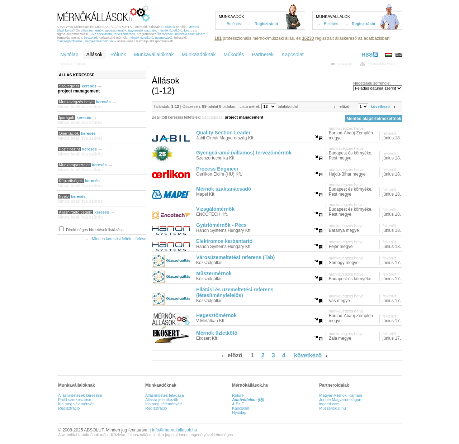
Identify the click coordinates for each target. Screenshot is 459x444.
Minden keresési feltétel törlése (119, 239)
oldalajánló (345, 64)
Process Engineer (217, 169)
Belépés (234, 24)
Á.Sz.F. (238, 404)
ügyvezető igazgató (142, 30)
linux (113, 41)
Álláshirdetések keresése (80, 395)
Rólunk (238, 395)
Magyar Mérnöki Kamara (340, 395)
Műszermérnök (214, 273)
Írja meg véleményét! (76, 404)
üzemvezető (163, 37)
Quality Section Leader (223, 132)
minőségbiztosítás (69, 41)
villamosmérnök (92, 30)
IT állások (168, 27)
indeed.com (329, 404)
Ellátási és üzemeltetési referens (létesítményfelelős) (235, 292)
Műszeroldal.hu (332, 408)
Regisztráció (266, 24)
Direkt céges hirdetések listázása (94, 230)
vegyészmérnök (96, 41)
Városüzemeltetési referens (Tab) (235, 257)
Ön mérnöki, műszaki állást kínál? (181, 34)
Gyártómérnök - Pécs (221, 225)
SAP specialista (101, 34)
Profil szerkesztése (74, 399)
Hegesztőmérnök (216, 315)
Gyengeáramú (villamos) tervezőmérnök (244, 153)
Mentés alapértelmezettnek (373, 118)
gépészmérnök (115, 30)
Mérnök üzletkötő (216, 333)
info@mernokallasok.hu (174, 430)
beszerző (90, 37)
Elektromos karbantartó (224, 241)
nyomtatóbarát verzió (381, 64)
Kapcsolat (240, 408)
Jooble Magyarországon (340, 399)
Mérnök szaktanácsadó (223, 189)
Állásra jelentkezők (161, 399)
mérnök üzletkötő (170, 30)
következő (380, 106)
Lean (187, 30)
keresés (89, 86)
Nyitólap (66, 64)
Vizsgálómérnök (215, 209)
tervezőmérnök (124, 34)
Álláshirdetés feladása (164, 395)
